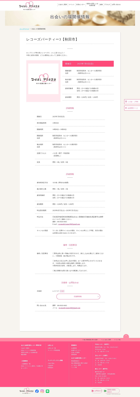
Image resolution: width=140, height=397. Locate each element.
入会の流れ (51, 365)
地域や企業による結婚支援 (92, 4)
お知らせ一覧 (52, 350)
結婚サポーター (76, 352)
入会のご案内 (62, 4)
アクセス (107, 4)
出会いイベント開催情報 (28, 352)
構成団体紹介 (75, 363)
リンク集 (118, 341)
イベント (71, 4)
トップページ (24, 29)
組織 (101, 4)
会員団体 (74, 350)
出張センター (80, 4)
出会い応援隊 (75, 354)
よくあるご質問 (107, 341)
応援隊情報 (78, 297)
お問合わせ (88, 392)
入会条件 (50, 367)
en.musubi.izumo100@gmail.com (69, 224)
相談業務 (23, 356)
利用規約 (50, 369)
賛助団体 (74, 356)
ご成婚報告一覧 (26, 365)
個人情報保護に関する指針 (91, 341)
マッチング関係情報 (54, 352)
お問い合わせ (116, 4)
